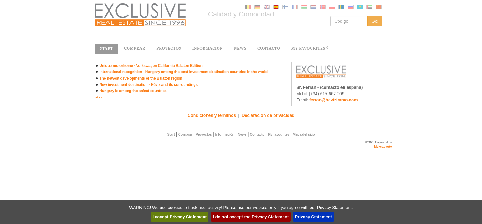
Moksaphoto (383, 146)
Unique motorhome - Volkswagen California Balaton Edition (150, 65)
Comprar (185, 134)
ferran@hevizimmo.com (333, 99)
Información (224, 134)
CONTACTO (268, 48)
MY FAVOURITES (309, 48)
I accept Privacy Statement (179, 216)
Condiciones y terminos (211, 115)
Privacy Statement (313, 216)
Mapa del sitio (304, 134)
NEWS (240, 48)
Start (171, 134)
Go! (375, 21)
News (242, 134)
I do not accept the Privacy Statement (251, 216)
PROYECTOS (169, 48)
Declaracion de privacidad (268, 115)
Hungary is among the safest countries (132, 91)
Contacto (257, 134)
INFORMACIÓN (207, 48)
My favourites (278, 134)
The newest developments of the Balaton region (140, 78)
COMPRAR (134, 48)
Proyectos (204, 134)
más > (98, 97)
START (106, 48)
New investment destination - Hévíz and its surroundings (148, 84)
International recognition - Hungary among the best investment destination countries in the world (183, 72)
